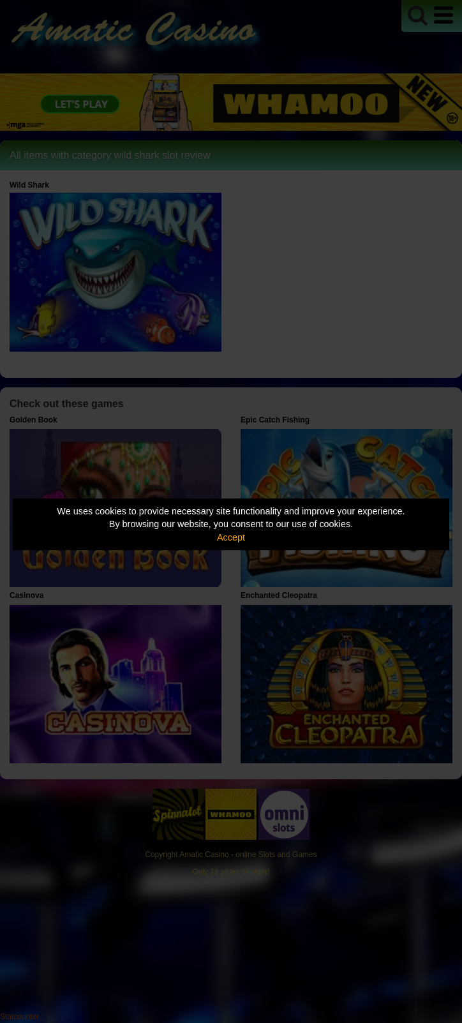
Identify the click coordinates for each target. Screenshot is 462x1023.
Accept (231, 537)
